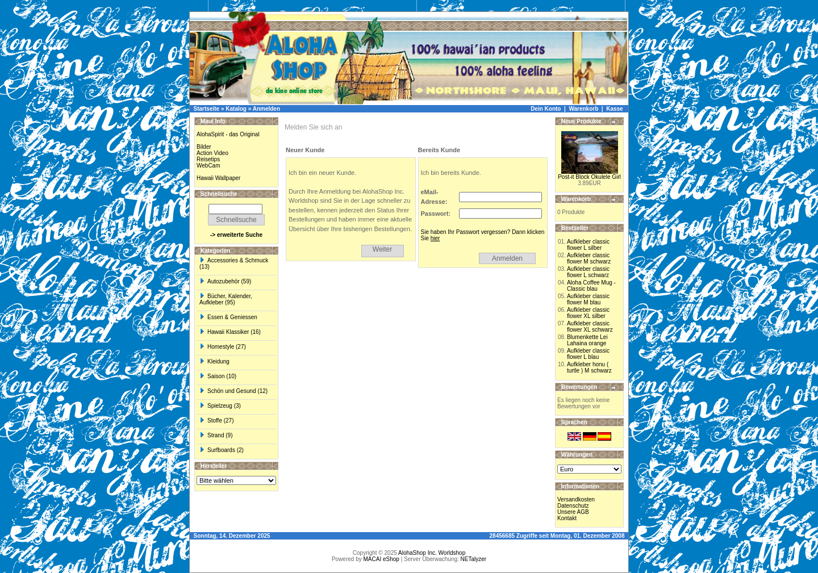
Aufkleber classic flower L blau (588, 354)
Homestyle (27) (222, 347)
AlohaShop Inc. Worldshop (431, 553)
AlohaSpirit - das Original (228, 134)
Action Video (212, 153)
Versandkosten (576, 499)
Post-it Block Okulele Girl (589, 177)
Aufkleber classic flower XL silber (588, 313)
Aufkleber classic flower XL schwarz (590, 326)
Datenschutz (573, 506)
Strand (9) (215, 435)
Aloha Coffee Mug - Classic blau (591, 285)
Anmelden (266, 109)
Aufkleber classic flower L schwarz (588, 272)
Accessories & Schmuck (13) (233, 263)
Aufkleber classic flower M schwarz (589, 258)
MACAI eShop (381, 559)
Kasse (614, 109)
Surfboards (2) (221, 450)
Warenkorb (583, 109)
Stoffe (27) (216, 420)
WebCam (208, 165)
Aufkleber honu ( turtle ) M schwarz (589, 367)
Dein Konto (546, 109)
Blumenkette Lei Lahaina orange (587, 340)
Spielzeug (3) (220, 406)
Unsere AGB (573, 512)
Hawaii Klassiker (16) (230, 332)
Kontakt (567, 518)
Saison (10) (217, 376)
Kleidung (214, 361)
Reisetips (208, 159)
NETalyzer (474, 559)
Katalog (236, 109)
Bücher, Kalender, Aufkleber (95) (225, 299)
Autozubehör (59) (225, 281)
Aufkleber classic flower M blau (588, 299)
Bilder (204, 147)
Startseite (207, 109)
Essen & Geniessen (228, 317)
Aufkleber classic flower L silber (588, 245)
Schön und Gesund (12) (233, 391)
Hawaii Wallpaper (218, 178)
